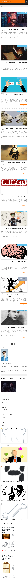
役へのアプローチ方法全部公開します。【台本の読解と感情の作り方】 (14, 63)
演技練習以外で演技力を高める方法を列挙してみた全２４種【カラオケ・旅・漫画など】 (14, 295)
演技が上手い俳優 (4, 402)
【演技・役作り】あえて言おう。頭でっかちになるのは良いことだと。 (14, 262)
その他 (3, 396)
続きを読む (23, 39)
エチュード (4, 409)
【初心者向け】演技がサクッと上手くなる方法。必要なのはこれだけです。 (12, 462)
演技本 (4, 417)
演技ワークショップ (20, 370)
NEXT (26, 343)
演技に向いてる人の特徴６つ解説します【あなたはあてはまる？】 (11, 500)
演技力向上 (22, 280)
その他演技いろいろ (23, 278)
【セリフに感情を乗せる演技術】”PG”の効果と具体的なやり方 (14, 328)
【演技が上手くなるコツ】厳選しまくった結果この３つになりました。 (12, 519)
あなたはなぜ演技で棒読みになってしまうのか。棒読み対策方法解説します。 (14, 129)
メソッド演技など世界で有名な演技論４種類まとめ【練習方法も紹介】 (12, 481)
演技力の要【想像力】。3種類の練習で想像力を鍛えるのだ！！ (13, 229)
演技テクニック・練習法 (22, 12)
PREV (2, 343)
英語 (2, 422)
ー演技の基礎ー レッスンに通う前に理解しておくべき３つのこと (14, 196)
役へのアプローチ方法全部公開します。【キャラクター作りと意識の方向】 (14, 30)
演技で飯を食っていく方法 (6, 404)
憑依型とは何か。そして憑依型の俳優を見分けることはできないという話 (12, 443)
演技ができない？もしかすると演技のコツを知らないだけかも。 (14, 95)
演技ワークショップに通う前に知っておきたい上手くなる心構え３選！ (14, 163)
